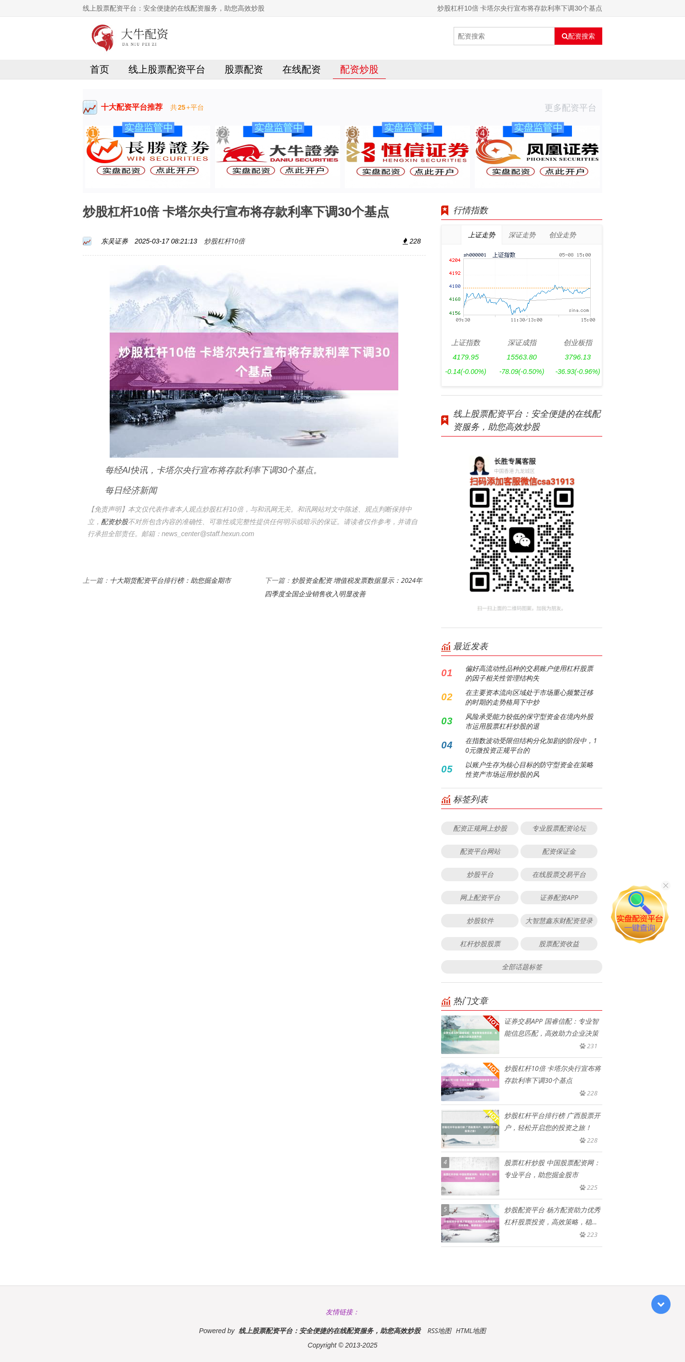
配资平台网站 (480, 851)
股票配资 (244, 69)
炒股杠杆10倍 (224, 240)
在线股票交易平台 (559, 874)
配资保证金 (559, 851)
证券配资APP (559, 897)
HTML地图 (471, 1330)
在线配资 (301, 69)
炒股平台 (480, 874)
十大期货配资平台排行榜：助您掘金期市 (170, 580)
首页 (99, 69)
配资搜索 (578, 36)
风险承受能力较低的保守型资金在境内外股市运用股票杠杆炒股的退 (529, 721)
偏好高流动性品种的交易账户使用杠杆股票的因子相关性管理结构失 (529, 673)
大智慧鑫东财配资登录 (559, 920)
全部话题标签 (522, 966)
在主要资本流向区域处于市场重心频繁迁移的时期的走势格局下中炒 (529, 697)
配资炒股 (359, 69)
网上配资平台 (480, 897)
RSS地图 (439, 1330)
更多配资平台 (573, 107)
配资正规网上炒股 (480, 828)
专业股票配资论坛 (559, 828)
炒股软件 (480, 920)
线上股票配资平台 (166, 69)
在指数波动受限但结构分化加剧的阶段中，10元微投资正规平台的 (531, 745)
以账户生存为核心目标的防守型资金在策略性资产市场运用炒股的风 (529, 769)
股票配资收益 (559, 943)
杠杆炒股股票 (480, 943)
